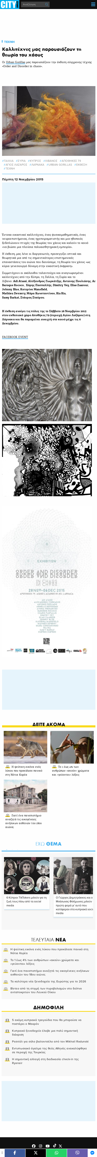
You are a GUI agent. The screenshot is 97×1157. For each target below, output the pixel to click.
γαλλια (9, 161)
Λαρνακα (37, 164)
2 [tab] (11, 849)
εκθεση (81, 164)
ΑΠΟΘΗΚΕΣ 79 (71, 161)
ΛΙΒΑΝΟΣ (51, 161)
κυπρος (35, 161)
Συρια (22, 161)
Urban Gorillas (15, 62)
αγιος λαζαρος (16, 164)
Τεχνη (9, 42)
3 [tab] (16, 849)
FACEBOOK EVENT (15, 337)
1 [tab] (6, 849)
